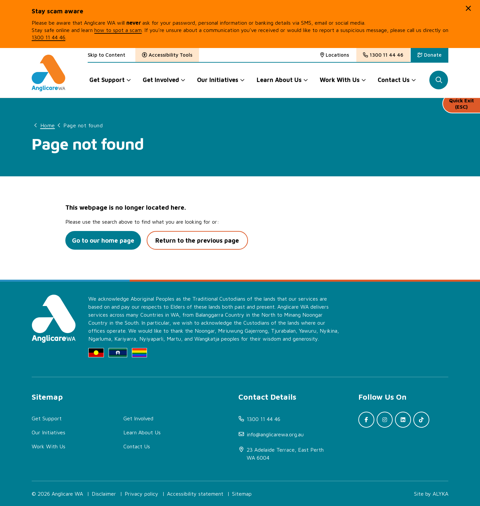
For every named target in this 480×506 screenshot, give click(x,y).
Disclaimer (104, 494)
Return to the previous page (200, 240)
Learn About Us (142, 432)
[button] (468, 8)
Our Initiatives (48, 432)
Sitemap (242, 494)
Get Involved (138, 418)
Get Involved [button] (161, 79)
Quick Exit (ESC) (461, 106)
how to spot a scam (118, 30)
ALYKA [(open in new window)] (440, 494)
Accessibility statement (195, 494)
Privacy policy (141, 494)
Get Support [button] (107, 79)
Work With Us (48, 446)
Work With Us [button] (340, 79)
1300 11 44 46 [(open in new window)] (48, 37)
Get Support (47, 418)
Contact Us (136, 446)
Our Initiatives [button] (218, 79)
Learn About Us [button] (279, 79)
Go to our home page (104, 240)
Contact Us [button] (394, 79)
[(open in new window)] (429, 55)
